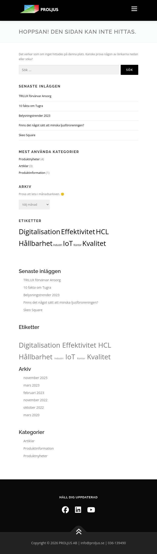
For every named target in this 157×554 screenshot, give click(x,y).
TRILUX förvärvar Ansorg (35, 96)
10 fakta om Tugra (31, 106)
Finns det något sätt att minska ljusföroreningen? (51, 125)
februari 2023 (33, 392)
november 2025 (35, 377)
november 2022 (35, 400)
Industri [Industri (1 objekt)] (57, 245)
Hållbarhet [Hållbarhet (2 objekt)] (35, 243)
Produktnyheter (29, 159)
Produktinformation (32, 173)
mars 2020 (31, 415)
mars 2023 (31, 385)
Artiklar (24, 166)
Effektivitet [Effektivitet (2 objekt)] (78, 231)
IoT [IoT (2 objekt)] (68, 243)
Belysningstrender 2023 (34, 116)
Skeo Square (27, 135)
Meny (134, 9)
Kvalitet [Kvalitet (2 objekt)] (94, 243)
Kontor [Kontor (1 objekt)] (78, 245)
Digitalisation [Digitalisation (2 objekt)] (39, 231)
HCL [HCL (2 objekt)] (102, 231)
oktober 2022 (33, 407)
